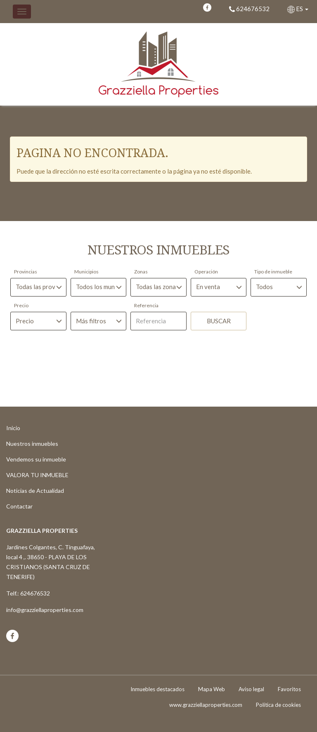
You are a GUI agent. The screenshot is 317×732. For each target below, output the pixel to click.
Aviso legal (251, 689)
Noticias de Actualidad (35, 490)
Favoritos (289, 689)
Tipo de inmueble (273, 271)
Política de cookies (278, 704)
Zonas (141, 271)
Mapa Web (211, 689)
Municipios (86, 271)
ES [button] (298, 8)
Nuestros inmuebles (32, 443)
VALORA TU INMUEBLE (37, 474)
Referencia (146, 305)
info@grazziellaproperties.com (44, 609)
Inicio (13, 427)
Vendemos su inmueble (36, 459)
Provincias (25, 271)
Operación (206, 271)
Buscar (219, 321)
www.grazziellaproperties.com (205, 704)
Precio (21, 305)
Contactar (19, 506)
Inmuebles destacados (157, 689)
